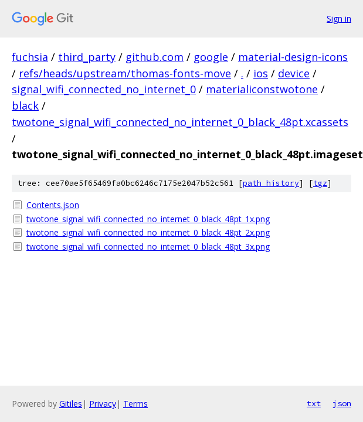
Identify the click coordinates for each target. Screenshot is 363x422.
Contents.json (52, 204)
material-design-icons (293, 57)
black (25, 105)
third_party (87, 57)
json (342, 403)
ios (260, 73)
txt (314, 403)
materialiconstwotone (262, 89)
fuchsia (30, 57)
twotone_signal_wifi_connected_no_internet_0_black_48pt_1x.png (148, 218)
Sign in (339, 18)
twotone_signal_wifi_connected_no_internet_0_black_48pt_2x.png (148, 232)
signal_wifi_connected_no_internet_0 (104, 89)
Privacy (102, 403)
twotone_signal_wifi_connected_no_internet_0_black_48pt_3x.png (148, 246)
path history (271, 183)
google (211, 57)
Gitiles (70, 403)
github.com (154, 57)
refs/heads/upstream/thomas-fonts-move (125, 73)
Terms (135, 403)
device (294, 73)
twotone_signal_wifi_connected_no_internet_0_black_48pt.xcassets (180, 122)
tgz (320, 183)
